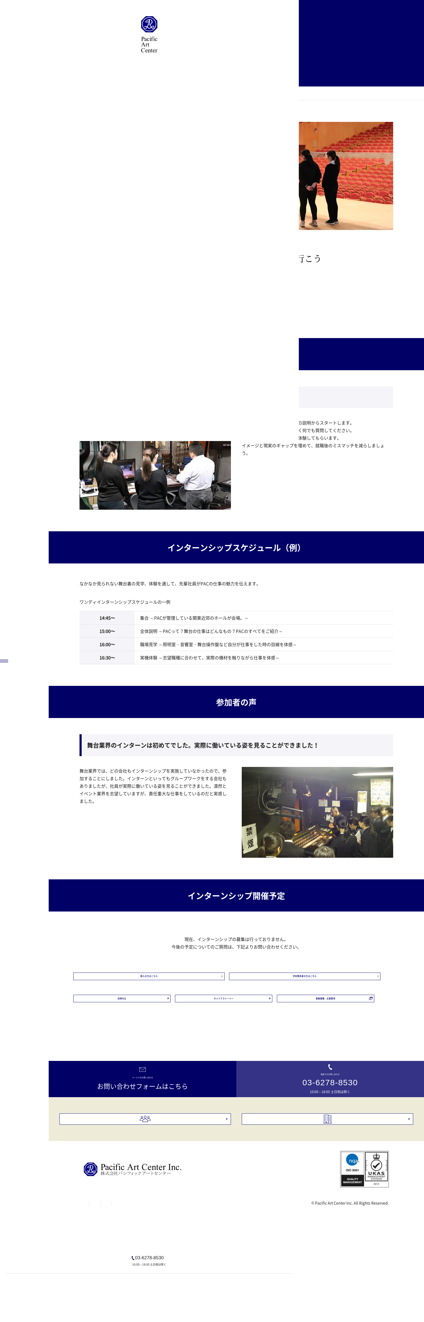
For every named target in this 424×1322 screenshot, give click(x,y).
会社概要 (336, 1187)
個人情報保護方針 (178, 1279)
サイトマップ (95, 1279)
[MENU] (24, 1297)
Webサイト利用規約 (135, 1279)
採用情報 (153, 1187)
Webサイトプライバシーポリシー (232, 1279)
